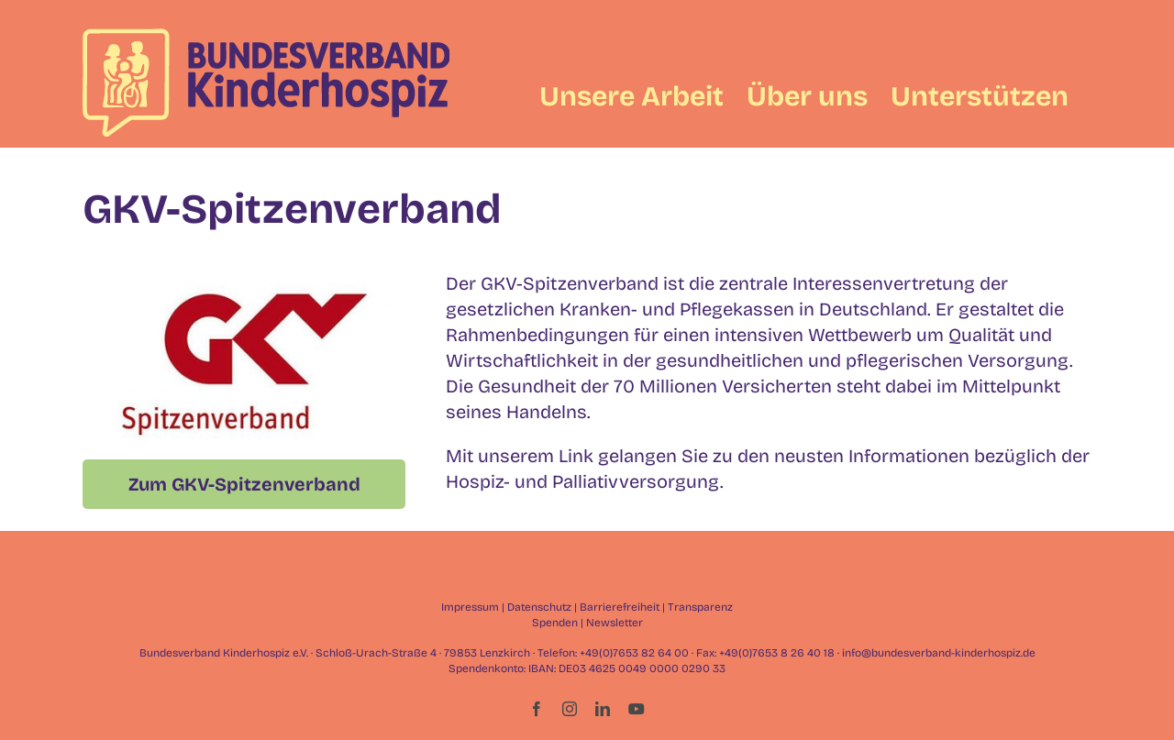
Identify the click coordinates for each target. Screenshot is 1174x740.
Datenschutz (539, 607)
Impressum (470, 607)
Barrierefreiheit (619, 607)
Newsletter (614, 622)
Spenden (555, 622)
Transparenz (700, 607)
